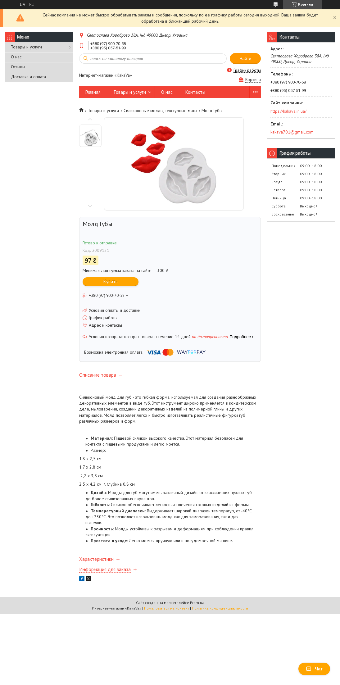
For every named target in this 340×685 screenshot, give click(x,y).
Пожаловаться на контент (166, 608)
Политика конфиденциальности (220, 608)
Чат (314, 669)
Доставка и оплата (28, 76)
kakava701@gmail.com (292, 132)
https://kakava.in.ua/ (288, 111)
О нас (16, 57)
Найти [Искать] (245, 58)
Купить (110, 281)
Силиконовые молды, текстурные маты (160, 110)
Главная (93, 92)
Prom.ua (197, 602)
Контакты (195, 92)
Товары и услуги (26, 47)
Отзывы (18, 67)
